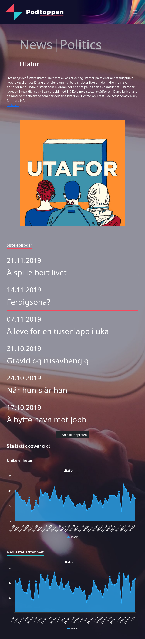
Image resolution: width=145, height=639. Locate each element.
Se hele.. (13, 105)
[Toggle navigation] (135, 12)
